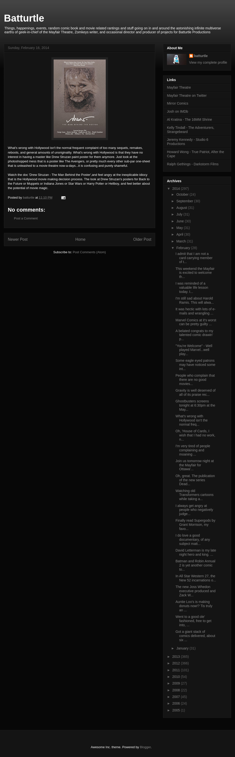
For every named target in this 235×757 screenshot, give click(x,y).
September (185, 201)
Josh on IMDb (177, 111)
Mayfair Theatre (179, 87)
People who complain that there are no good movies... (195, 379)
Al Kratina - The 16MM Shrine (189, 119)
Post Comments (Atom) (89, 252)
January (182, 648)
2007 (176, 697)
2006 (176, 703)
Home (80, 239)
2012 (176, 663)
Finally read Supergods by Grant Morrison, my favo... (195, 524)
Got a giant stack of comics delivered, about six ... (195, 636)
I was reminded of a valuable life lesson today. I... (192, 287)
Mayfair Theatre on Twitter (187, 95)
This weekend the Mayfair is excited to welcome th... (195, 273)
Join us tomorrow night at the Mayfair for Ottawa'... (195, 465)
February (183, 248)
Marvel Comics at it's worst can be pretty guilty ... (196, 322)
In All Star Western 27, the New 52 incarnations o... (196, 578)
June (180, 221)
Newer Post (18, 239)
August (182, 208)
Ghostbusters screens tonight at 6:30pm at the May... (195, 405)
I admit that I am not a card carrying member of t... (194, 258)
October (182, 194)
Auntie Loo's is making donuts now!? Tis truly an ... (194, 606)
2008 (176, 690)
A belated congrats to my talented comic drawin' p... (194, 335)
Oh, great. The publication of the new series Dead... (195, 480)
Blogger (145, 747)
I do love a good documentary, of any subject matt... (193, 539)
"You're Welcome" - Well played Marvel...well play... (194, 350)
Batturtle (24, 18)
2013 (176, 657)
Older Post (142, 239)
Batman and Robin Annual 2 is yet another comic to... (195, 565)
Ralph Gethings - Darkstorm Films (193, 164)
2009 (176, 683)
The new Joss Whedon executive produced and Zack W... (196, 591)
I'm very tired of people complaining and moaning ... (193, 450)
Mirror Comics (177, 103)
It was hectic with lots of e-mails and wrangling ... (195, 311)
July (179, 214)
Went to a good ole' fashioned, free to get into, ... (194, 621)
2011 (176, 670)
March (181, 241)
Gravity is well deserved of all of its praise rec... (195, 392)
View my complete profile (208, 62)
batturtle (201, 56)
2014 (176, 189)
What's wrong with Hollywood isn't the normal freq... (192, 420)
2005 (176, 710)
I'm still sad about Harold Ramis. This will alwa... (195, 300)
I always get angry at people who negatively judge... (194, 510)
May (180, 228)
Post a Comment (26, 218)
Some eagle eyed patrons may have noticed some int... (195, 365)
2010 (176, 677)
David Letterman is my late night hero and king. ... (196, 552)
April (180, 234)
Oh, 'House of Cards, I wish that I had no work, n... (195, 435)
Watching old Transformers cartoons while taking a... (194, 495)
